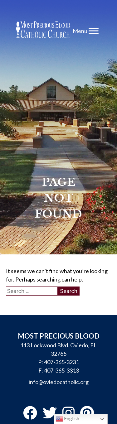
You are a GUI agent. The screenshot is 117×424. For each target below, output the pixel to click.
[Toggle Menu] (94, 31)
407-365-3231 (61, 362)
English (67, 419)
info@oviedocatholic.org (59, 381)
